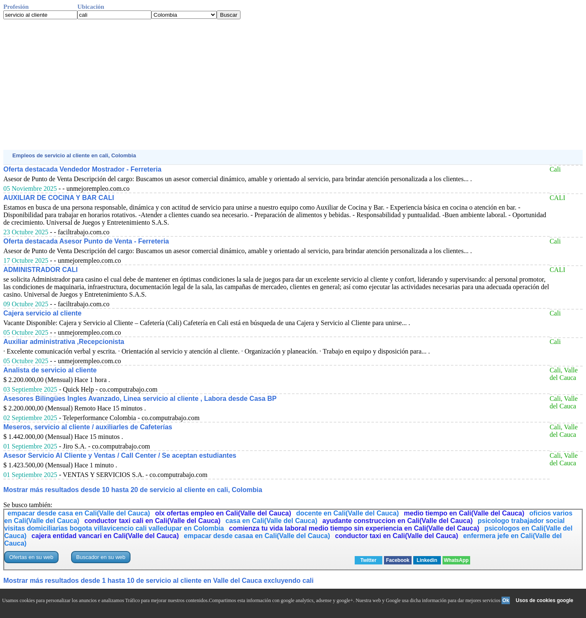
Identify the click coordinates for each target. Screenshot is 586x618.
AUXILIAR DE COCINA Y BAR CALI (58, 197)
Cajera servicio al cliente (42, 313)
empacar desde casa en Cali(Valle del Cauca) (79, 513)
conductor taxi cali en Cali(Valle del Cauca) (152, 520)
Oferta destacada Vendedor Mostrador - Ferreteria (82, 169)
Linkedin (427, 560)
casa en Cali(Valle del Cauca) (271, 520)
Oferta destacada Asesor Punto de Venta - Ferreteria (86, 241)
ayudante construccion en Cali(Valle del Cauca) (397, 520)
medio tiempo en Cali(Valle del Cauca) (464, 513)
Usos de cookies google (544, 600)
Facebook (397, 560)
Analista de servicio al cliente (50, 370)
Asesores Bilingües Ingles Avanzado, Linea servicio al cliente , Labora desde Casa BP (139, 398)
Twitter (368, 560)
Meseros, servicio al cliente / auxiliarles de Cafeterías (87, 427)
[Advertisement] (254, 84)
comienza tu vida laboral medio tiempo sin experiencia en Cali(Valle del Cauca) (354, 528)
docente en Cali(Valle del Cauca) (347, 513)
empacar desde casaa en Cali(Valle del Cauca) (257, 535)
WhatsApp (456, 560)
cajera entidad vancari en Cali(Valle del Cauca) (105, 535)
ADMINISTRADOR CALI (40, 269)
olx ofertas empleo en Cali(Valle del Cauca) (223, 513)
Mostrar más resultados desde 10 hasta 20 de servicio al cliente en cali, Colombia (132, 489)
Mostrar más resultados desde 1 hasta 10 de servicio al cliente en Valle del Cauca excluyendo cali (158, 580)
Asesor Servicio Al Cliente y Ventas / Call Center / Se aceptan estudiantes (119, 455)
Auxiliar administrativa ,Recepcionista (63, 341)
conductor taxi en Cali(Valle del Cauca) (396, 535)
